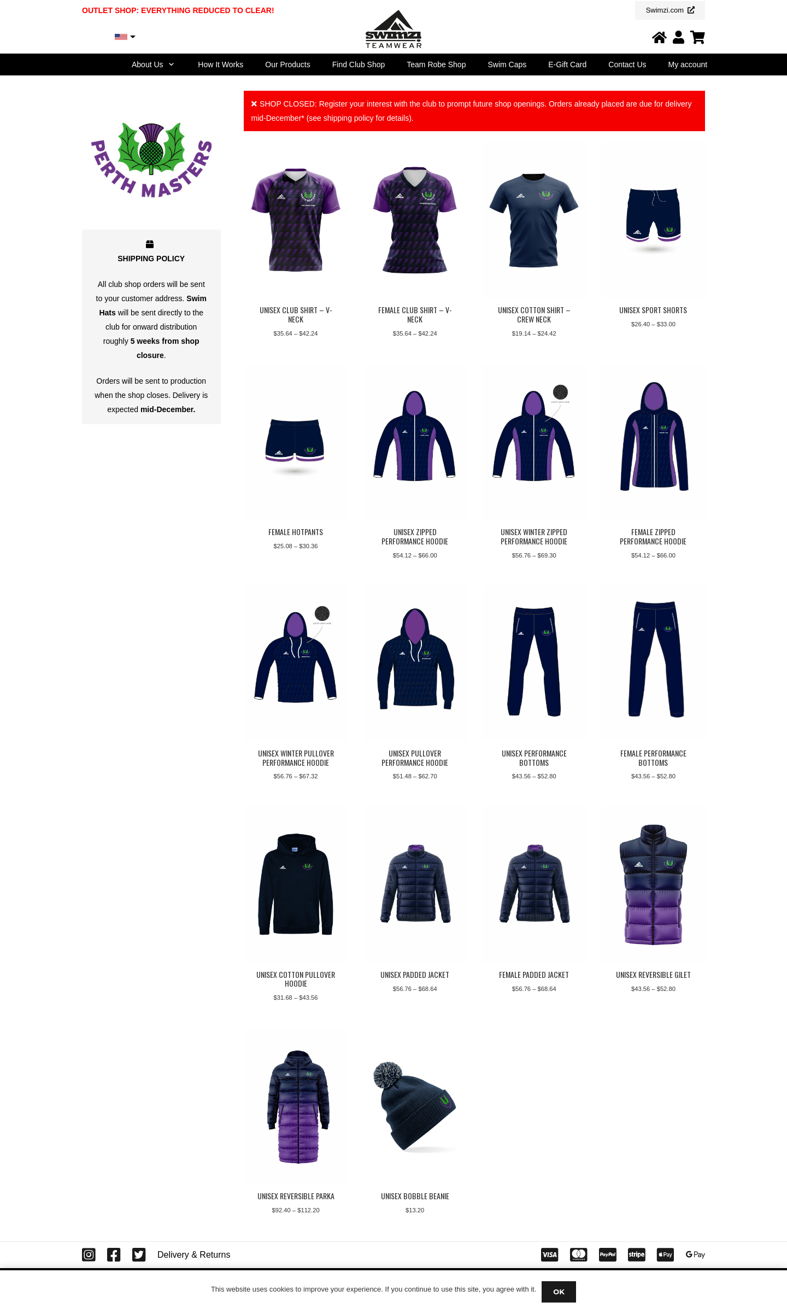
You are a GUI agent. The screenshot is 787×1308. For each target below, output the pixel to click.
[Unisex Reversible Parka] (296, 1106)
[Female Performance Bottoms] (653, 663)
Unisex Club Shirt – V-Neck (295, 314)
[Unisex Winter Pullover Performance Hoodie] (296, 663)
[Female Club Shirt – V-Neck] (415, 220)
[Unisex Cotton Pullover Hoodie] (296, 885)
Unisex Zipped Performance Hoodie (414, 536)
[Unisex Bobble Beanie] (415, 1106)
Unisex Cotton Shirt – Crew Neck (533, 314)
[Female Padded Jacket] (534, 885)
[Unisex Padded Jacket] (415, 885)
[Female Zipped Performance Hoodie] (653, 442)
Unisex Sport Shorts (653, 309)
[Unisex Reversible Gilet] (653, 885)
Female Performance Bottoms (653, 757)
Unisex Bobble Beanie (414, 1196)
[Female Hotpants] (296, 442)
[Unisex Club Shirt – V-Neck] (296, 220)
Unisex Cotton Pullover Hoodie (295, 979)
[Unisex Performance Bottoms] (534, 663)
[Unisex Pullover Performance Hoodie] (415, 663)
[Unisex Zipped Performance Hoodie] (415, 442)
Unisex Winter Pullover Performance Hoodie (295, 757)
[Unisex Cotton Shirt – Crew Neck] (534, 220)
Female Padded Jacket (534, 974)
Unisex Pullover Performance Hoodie (414, 757)
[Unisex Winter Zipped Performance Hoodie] (534, 442)
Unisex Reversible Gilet (652, 974)
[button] (170, 64)
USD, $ (99, 37)
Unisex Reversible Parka (295, 1196)
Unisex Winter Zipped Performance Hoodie (534, 536)
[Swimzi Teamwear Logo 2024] (393, 29)
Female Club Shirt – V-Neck (414, 314)
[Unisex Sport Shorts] (653, 220)
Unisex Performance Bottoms (533, 757)
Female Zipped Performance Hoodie (653, 536)
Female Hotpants (295, 531)
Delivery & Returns (193, 1254)
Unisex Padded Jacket (414, 974)
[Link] (659, 37)
